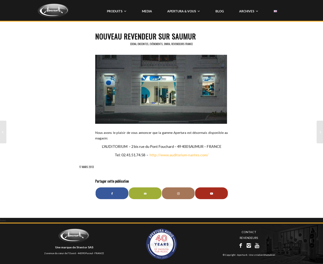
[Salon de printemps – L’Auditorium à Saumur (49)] (320, 132)
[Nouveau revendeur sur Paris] (3, 132)
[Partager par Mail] (145, 193)
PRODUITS (117, 11)
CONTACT (249, 232)
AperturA (242, 254)
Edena (133, 44)
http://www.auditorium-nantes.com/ (179, 155)
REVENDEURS (249, 237)
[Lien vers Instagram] (178, 193)
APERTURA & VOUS (183, 11)
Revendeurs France (182, 44)
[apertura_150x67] (53, 12)
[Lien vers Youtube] (211, 193)
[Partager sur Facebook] (112, 193)
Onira (167, 44)
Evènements (156, 44)
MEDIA (147, 11)
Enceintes (143, 44)
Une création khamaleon (262, 254)
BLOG (219, 11)
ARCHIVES (249, 11)
